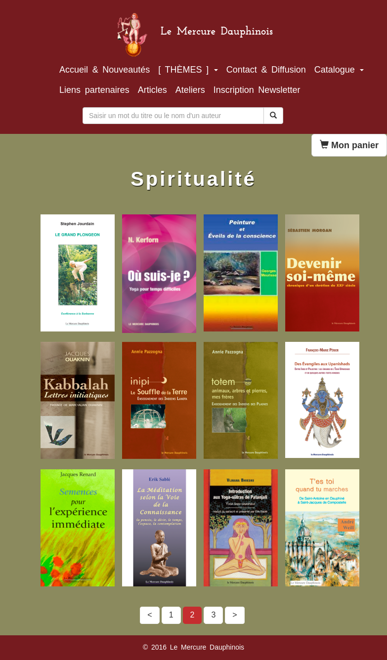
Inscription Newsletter (257, 90)
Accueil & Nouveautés (104, 70)
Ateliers (190, 90)
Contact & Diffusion (266, 70)
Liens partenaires (94, 90)
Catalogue (339, 70)
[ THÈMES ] (188, 70)
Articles (152, 90)
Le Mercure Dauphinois (217, 26)
